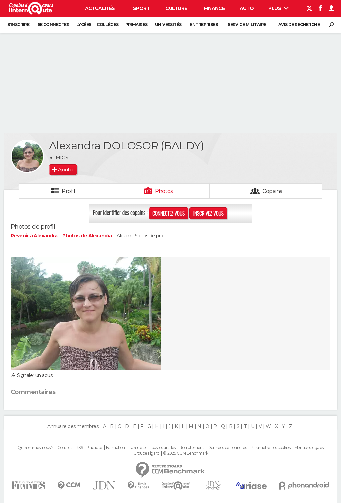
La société (137, 447)
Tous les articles (162, 447)
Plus (278, 8)
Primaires (136, 24)
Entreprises (204, 24)
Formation (115, 447)
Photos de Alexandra (87, 236)
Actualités (100, 8)
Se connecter (53, 24)
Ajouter (66, 170)
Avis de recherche (299, 24)
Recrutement (191, 447)
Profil (68, 191)
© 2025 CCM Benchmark (185, 453)
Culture (176, 8)
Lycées (83, 24)
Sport (141, 8)
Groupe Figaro (146, 453)
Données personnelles (227, 447)
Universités (168, 24)
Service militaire (247, 24)
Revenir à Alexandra (35, 236)
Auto (247, 8)
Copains (272, 191)
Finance (214, 8)
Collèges (108, 24)
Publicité (94, 447)
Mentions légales (309, 447)
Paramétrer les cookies (271, 447)
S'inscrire (18, 24)
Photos (164, 191)
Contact (64, 447)
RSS (79, 447)
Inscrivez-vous (208, 213)
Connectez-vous (168, 213)
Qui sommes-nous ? (35, 447)
